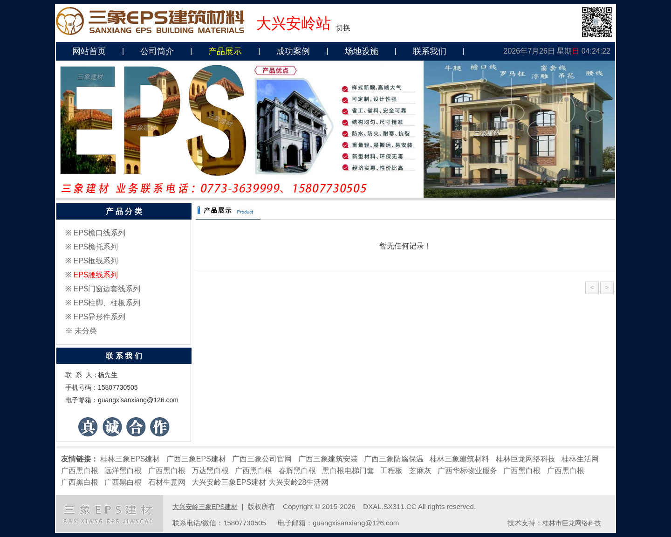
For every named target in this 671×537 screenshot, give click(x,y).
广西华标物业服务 (467, 471)
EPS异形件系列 (99, 317)
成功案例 (293, 51)
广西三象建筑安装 (328, 459)
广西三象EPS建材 (196, 459)
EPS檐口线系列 (99, 233)
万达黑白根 (210, 471)
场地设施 (361, 51)
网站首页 (89, 51)
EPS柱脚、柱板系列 (106, 303)
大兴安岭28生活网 (298, 482)
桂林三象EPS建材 (130, 459)
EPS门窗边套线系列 (106, 289)
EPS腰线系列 (95, 275)
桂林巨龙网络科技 (525, 459)
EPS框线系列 (95, 261)
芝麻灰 (420, 471)
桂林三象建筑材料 (459, 459)
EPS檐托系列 (95, 247)
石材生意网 (166, 482)
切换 (343, 28)
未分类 (86, 331)
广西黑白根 (79, 471)
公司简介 (157, 51)
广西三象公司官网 (262, 459)
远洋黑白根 (123, 471)
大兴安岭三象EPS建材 (229, 482)
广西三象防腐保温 (394, 459)
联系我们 (429, 51)
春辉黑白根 (297, 471)
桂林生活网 (580, 459)
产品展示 (225, 51)
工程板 (391, 471)
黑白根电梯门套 (348, 471)
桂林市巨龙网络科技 (571, 523)
